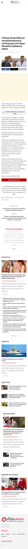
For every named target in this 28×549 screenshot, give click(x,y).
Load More (14, 335)
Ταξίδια (5, 355)
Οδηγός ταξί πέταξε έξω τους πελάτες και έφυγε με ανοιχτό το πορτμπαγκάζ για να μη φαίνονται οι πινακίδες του (17, 404)
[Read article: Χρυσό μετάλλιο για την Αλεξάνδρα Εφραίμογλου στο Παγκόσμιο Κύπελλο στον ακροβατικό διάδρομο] (4, 396)
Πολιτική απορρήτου (21, 534)
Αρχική (2, 534)
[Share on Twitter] (14, 69)
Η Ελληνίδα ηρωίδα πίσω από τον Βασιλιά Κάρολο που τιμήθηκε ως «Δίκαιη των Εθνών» (13, 493)
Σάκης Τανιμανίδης (19, 197)
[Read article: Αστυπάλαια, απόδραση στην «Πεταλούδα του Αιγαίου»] (14, 350)
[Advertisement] (14, 20)
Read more (6, 294)
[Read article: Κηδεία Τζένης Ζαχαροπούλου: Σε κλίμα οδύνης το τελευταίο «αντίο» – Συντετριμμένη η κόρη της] (4, 387)
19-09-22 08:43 (4, 52)
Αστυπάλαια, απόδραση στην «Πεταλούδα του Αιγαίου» (12, 359)
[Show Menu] (2, 2)
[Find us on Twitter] (3, 544)
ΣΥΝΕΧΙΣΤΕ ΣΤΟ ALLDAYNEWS (14, 180)
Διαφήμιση (8, 534)
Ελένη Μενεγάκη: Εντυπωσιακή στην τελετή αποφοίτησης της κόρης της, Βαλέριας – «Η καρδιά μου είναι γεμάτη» (13, 276)
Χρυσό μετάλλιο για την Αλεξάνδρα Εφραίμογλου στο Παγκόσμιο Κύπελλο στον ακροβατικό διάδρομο (17, 396)
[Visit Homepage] (15, 2)
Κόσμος (6, 426)
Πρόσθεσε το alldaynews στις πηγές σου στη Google (14, 112)
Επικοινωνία (3, 536)
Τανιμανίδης (5, 199)
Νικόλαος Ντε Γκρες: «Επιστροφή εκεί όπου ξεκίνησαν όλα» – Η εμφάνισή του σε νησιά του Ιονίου (14, 316)
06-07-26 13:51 (19, 281)
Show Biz (5, 271)
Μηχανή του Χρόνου (8, 488)
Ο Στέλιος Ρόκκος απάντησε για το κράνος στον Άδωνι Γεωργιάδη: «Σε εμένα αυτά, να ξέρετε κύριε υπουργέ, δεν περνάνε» (14, 330)
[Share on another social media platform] (23, 69)
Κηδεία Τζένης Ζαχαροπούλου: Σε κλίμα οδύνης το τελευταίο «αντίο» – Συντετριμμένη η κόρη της (17, 387)
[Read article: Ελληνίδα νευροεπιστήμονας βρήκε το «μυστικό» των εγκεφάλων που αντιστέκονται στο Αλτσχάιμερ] (6, 455)
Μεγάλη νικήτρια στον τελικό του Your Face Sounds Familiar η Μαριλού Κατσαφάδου (14, 307)
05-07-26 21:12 (19, 496)
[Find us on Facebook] (1, 544)
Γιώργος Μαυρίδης (9, 197)
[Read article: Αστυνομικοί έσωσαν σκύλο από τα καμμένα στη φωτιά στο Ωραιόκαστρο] (6, 464)
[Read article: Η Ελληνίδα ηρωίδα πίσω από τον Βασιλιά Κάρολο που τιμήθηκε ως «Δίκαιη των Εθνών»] (14, 484)
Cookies (13, 534)
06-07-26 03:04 (13, 468)
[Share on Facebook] (5, 69)
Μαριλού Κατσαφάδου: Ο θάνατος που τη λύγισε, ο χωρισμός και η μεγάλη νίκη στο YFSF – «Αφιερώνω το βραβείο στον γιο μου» (14, 299)
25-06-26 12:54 (19, 363)
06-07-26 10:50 (13, 459)
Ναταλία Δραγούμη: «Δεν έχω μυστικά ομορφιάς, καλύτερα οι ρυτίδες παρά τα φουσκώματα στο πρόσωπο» (13, 320)
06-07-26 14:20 (21, 436)
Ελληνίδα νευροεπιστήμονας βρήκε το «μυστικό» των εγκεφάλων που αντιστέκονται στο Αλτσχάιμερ (17, 455)
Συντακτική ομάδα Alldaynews (14, 229)
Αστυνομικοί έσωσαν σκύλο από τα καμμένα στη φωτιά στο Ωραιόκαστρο (17, 464)
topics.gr (7, 526)
